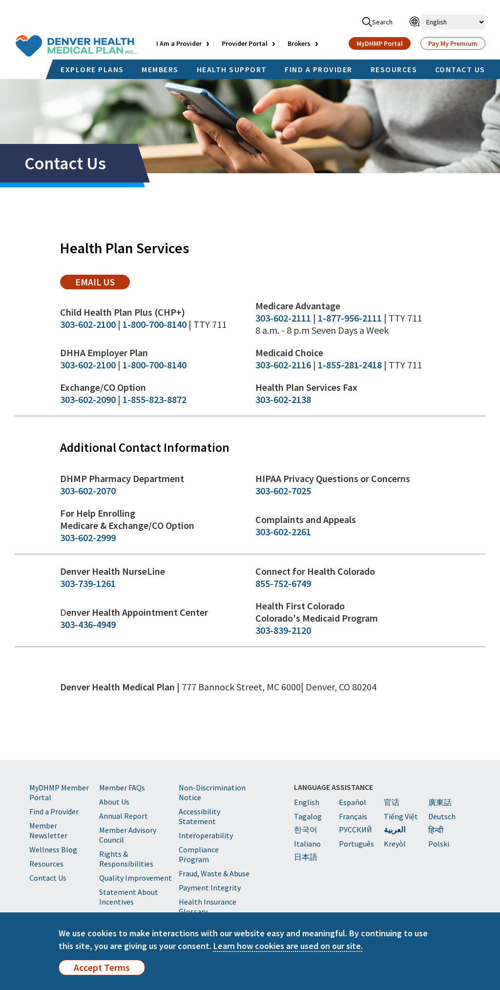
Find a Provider (54, 811)
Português (356, 844)
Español (352, 802)
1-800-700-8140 (155, 324)
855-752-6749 (283, 583)
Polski (438, 844)
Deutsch (442, 816)
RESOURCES (394, 69)
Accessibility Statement (199, 816)
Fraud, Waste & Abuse (214, 873)
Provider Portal (245, 43)
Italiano (307, 844)
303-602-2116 (283, 365)
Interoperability (206, 835)
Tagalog (308, 816)
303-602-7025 (283, 491)
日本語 (305, 857)
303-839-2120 (283, 630)
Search (377, 22)
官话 (391, 802)
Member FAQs (122, 787)
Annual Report (123, 816)
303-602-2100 (88, 324)
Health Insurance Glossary (207, 906)
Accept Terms (102, 967)
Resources (46, 864)
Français (353, 816)
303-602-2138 (283, 399)
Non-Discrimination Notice (212, 792)
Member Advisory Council (127, 835)
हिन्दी (435, 830)
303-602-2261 (283, 531)
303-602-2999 (88, 537)
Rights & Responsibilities (126, 859)
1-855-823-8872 (155, 399)
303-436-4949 (88, 624)
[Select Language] (453, 22)
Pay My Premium (453, 43)
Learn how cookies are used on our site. (288, 945)
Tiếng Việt (401, 816)
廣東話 (440, 802)
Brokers (299, 43)
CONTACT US (460, 69)
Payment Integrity (210, 887)
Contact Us (47, 878)
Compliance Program (199, 854)
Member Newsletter (48, 830)
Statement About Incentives (128, 897)
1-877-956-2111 (350, 318)
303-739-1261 (88, 583)
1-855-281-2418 (350, 365)
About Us (114, 802)
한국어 (305, 829)
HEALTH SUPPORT (232, 69)
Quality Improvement (135, 878)
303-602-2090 (88, 399)
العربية (394, 829)
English (306, 802)
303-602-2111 (283, 318)
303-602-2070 (88, 491)
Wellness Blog (53, 849)
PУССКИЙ (355, 829)
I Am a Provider (179, 43)
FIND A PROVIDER (319, 69)
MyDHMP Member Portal (59, 792)
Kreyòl (395, 844)
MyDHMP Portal (379, 43)
